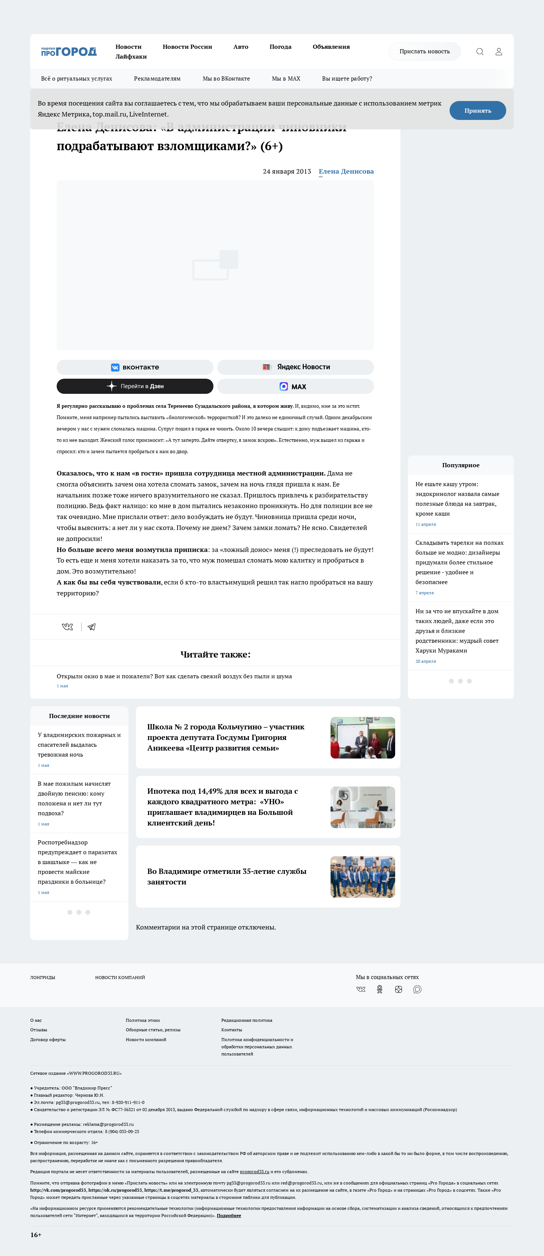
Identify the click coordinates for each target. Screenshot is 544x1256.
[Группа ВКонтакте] (135, 367)
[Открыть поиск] (479, 51)
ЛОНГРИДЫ (42, 977)
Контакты (231, 1029)
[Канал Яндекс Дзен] (135, 386)
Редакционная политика (246, 1020)
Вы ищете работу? (347, 78)
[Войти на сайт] (498, 51)
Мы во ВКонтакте (226, 78)
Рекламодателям (157, 78)
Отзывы (38, 1029)
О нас (36, 1020)
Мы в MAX (286, 78)
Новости (129, 46)
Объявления (331, 46)
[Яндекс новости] (295, 367)
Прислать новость (425, 51)
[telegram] (94, 627)
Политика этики (143, 1020)
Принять (478, 110)
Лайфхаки (131, 56)
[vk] (68, 627)
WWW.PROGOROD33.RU (94, 1073)
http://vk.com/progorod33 (58, 1190)
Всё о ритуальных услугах (76, 78)
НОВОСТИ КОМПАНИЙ (120, 977)
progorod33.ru (254, 1171)
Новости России (187, 46)
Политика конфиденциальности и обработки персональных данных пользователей (257, 1047)
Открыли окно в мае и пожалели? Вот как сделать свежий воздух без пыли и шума (215, 681)
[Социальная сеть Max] (295, 386)
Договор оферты (48, 1039)
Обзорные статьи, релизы (153, 1029)
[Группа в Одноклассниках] (379, 989)
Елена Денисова (346, 171)
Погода (281, 46)
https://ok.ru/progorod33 (115, 1190)
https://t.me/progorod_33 (171, 1190)
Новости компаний (146, 1039)
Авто (241, 46)
